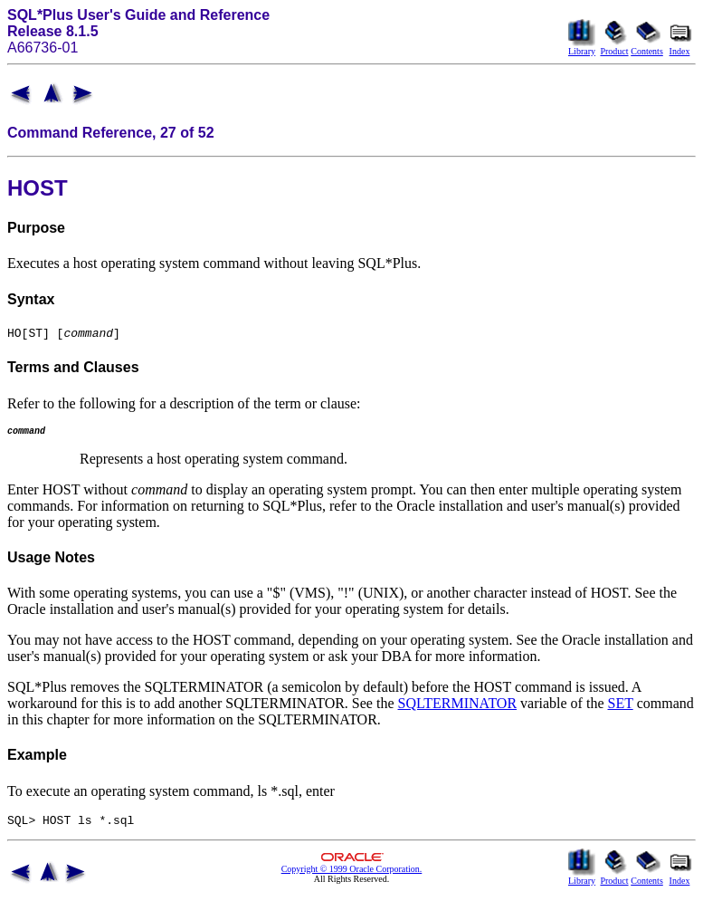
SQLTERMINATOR (458, 708)
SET (620, 708)
